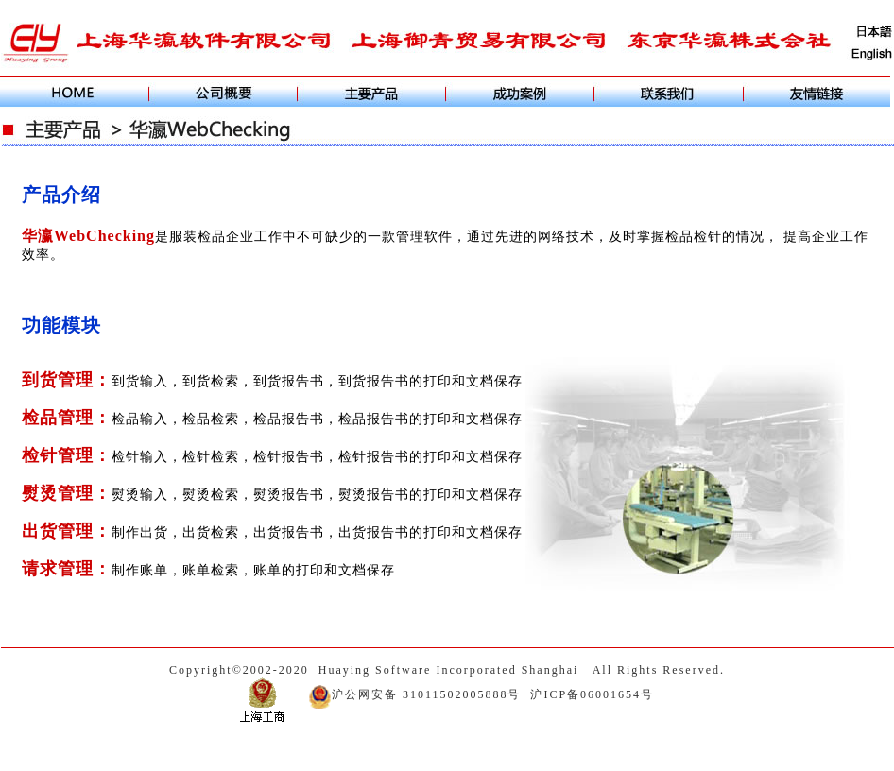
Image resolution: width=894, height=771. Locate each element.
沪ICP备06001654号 (592, 694)
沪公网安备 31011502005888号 (415, 694)
